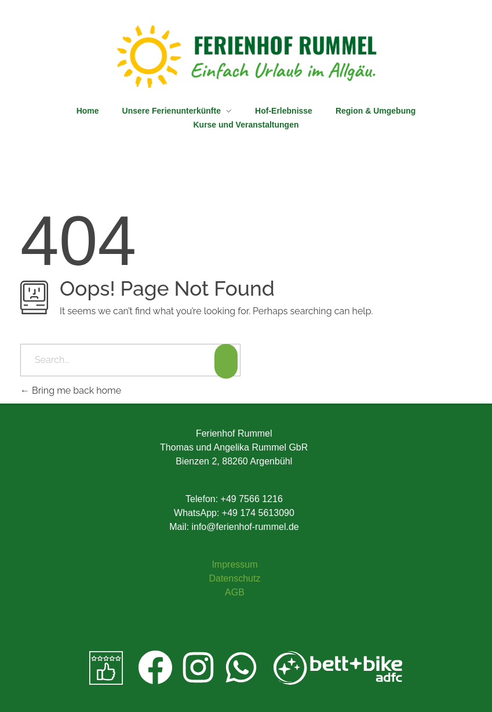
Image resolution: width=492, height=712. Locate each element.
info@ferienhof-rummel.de (244, 527)
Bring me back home (70, 390)
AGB (235, 592)
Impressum (234, 564)
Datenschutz (234, 578)
